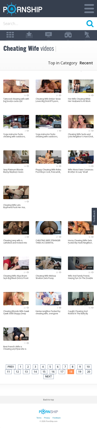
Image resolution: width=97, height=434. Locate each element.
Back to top (48, 404)
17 (61, 376)
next (48, 381)
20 (88, 376)
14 (35, 376)
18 (70, 376)
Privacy (47, 423)
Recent (86, 68)
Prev (11, 372)
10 (88, 372)
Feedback (57, 423)
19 (79, 376)
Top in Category (62, 68)
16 (52, 376)
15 (44, 376)
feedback (94, 216)
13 (26, 376)
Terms (38, 423)
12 (17, 376)
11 (8, 376)
